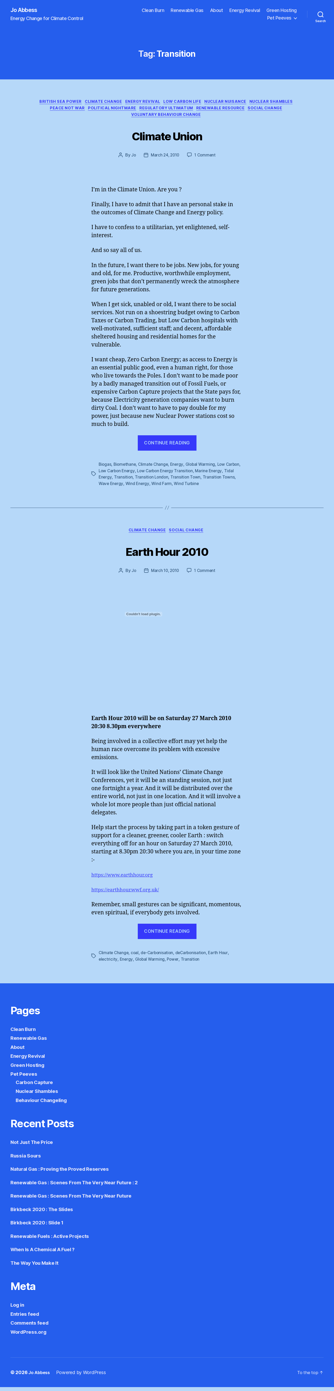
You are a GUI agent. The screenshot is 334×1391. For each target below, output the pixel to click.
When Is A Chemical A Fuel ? (47, 1253)
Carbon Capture (36, 1086)
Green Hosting (281, 10)
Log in (18, 1308)
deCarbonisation (194, 957)
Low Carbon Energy (134, 474)
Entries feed (26, 1317)
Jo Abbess (25, 10)
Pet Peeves (279, 18)
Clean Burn (153, 10)
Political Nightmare (154, 111)
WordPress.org (30, 1335)
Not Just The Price (34, 1146)
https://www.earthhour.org (125, 879)
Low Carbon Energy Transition (184, 474)
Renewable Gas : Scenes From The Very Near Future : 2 (81, 1186)
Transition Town (213, 480)
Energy (179, 468)
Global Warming (203, 468)
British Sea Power (78, 103)
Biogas (105, 468)
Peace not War (106, 111)
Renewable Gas (187, 10)
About (216, 10)
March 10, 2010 (165, 574)
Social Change (128, 118)
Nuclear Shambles (61, 111)
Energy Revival (244, 10)
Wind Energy (173, 487)
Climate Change (124, 103)
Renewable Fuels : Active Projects (54, 1240)
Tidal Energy (126, 480)
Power (174, 963)
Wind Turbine (223, 487)
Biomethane (125, 468)
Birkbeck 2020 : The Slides (45, 1213)
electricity (108, 963)
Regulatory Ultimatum (212, 111)
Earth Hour (222, 957)
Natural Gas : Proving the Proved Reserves (65, 1172)
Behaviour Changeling (45, 1104)
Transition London (179, 480)
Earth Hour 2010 (167, 554)
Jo (132, 159)
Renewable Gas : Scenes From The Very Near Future (78, 1199)
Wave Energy (146, 487)
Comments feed (31, 1326)
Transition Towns (115, 487)
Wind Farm (197, 487)
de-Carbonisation (159, 957)
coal (136, 957)
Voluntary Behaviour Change (187, 118)
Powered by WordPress (83, 1376)
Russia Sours (27, 1159)
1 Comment (206, 159)
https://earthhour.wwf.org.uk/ (129, 894)
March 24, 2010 (165, 159)
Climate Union (167, 139)
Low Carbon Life (209, 103)
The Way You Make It (37, 1266)
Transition (149, 480)
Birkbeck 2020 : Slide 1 (40, 1226)
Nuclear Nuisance (255, 103)
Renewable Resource (270, 111)
